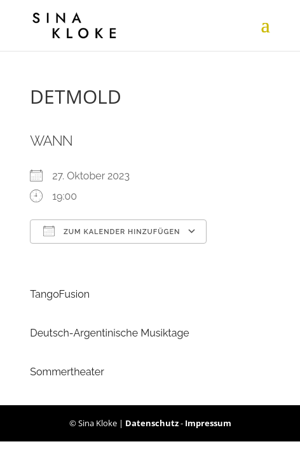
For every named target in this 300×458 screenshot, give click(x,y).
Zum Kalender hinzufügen (111, 231)
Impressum (208, 423)
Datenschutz (152, 423)
